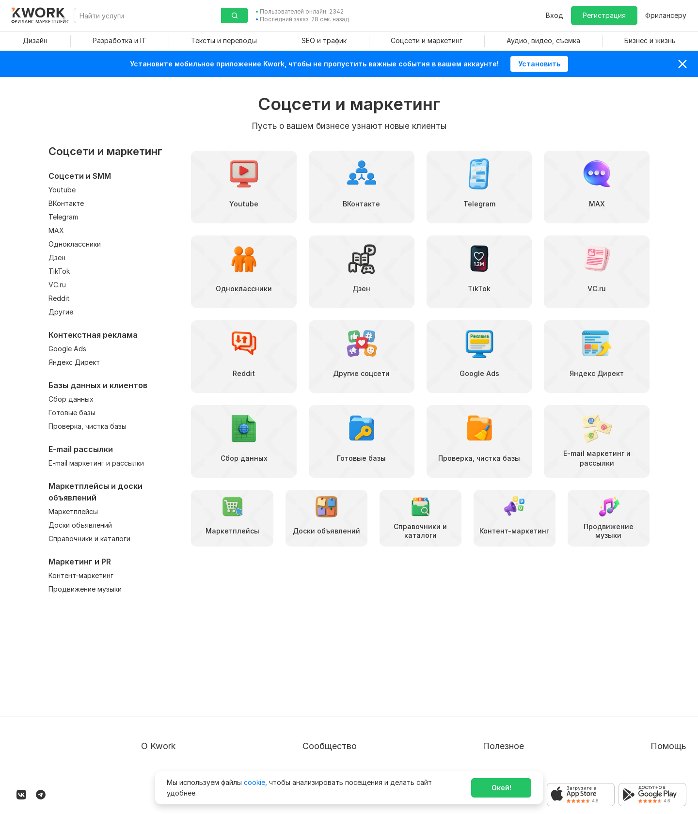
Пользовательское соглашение (193, 684)
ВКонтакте (66, 203)
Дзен (56, 257)
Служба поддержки (652, 684)
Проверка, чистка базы (87, 426)
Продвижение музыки (85, 589)
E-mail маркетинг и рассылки (96, 463)
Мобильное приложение (501, 754)
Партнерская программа (354, 684)
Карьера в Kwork (169, 737)
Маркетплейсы (73, 511)
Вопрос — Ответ (647, 667)
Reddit (59, 298)
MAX (56, 230)
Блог (320, 667)
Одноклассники (74, 244)
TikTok (59, 271)
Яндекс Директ (74, 362)
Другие (60, 312)
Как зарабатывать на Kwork (507, 719)
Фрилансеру (665, 15)
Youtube (62, 190)
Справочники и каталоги (89, 538)
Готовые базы (71, 412)
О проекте (158, 667)
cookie (254, 782)
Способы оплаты (169, 719)
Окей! (501, 787)
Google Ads (67, 348)
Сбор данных (71, 399)
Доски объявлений (80, 525)
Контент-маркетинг (80, 575)
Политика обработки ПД (182, 702)
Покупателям (483, 667)
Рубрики (475, 737)
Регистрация (604, 15)
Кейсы (322, 702)
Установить (539, 64)
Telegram (63, 217)
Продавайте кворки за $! (503, 702)
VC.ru (57, 285)
